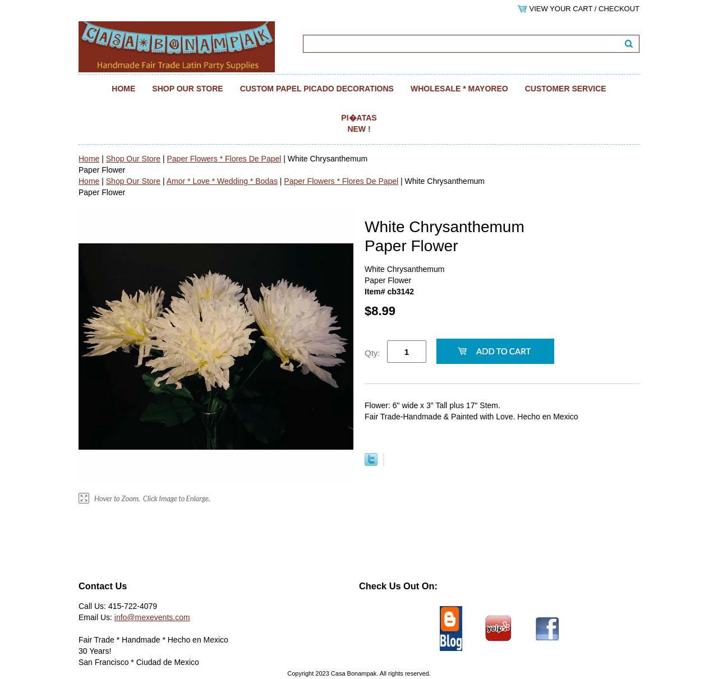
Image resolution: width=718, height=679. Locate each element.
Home (123, 88)
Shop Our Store (187, 88)
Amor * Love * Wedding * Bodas (222, 181)
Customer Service (565, 88)
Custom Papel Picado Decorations (317, 88)
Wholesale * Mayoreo (459, 88)
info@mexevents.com (152, 617)
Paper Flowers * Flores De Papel (224, 158)
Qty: (372, 353)
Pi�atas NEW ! (358, 123)
